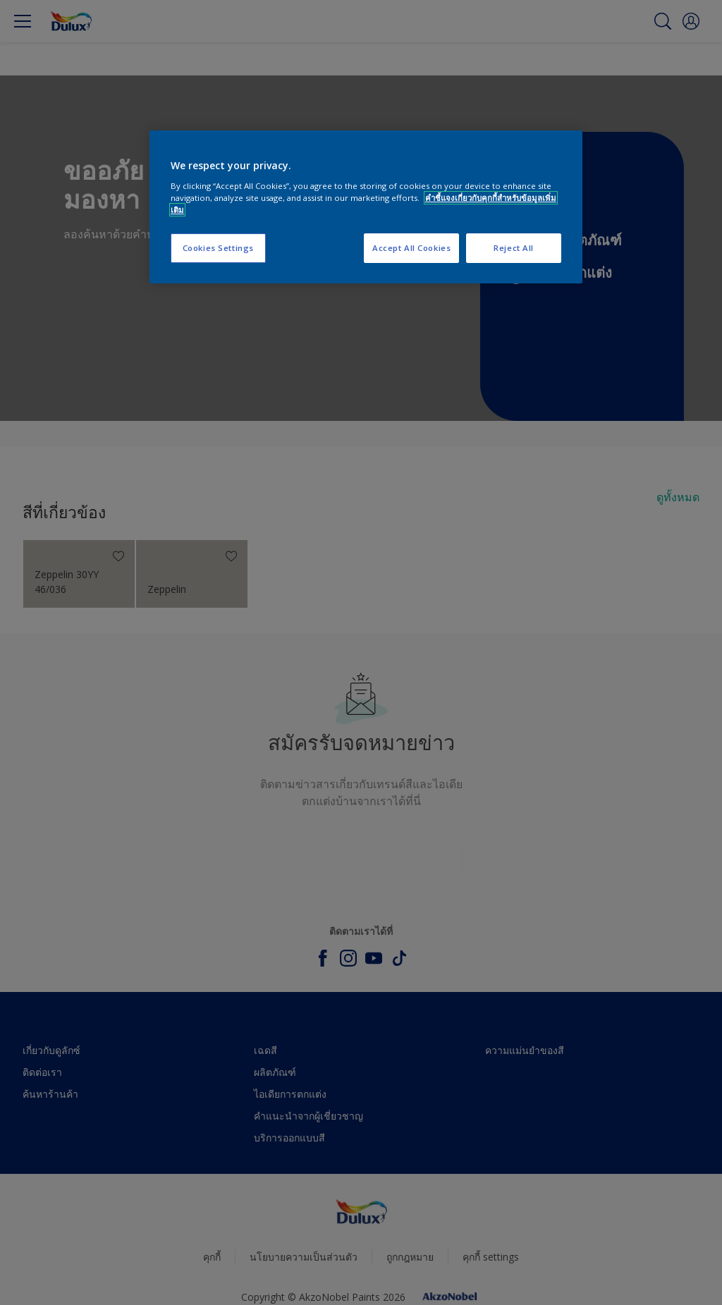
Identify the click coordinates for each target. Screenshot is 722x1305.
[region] (365, 206)
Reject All (514, 248)
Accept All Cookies (411, 248)
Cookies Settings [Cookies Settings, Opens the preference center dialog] (218, 248)
